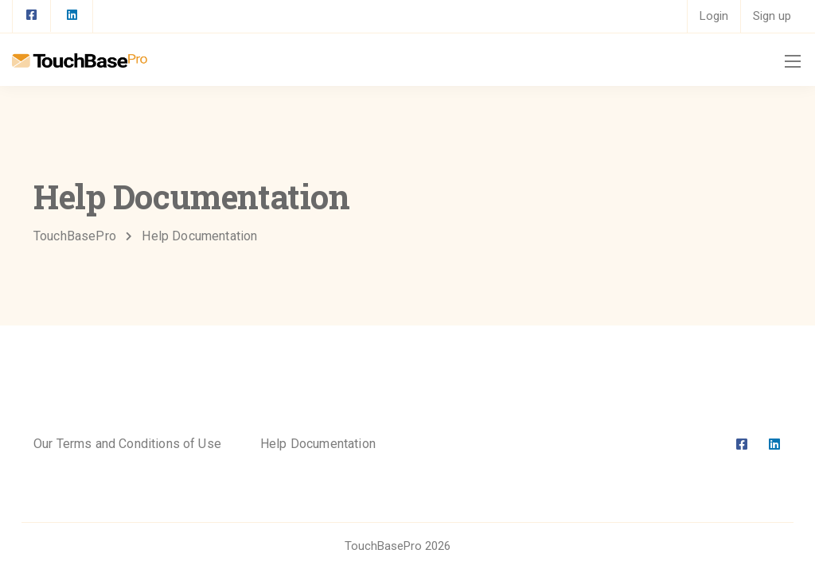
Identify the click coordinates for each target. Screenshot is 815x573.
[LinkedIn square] (72, 16)
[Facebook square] (32, 16)
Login (714, 16)
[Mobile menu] (792, 61)
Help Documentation (318, 443)
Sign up (772, 16)
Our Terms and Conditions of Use (127, 443)
